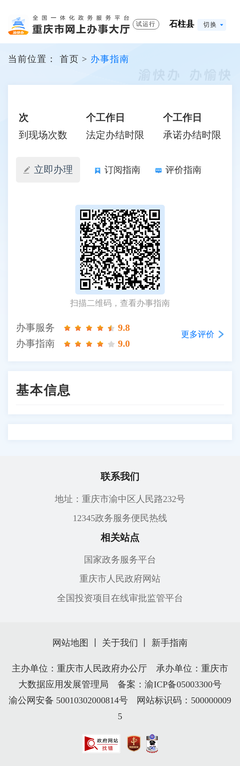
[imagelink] (101, 743)
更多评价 (197, 334)
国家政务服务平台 (120, 560)
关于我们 (120, 643)
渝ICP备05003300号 (183, 684)
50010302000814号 (92, 700)
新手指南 (170, 643)
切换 (210, 24)
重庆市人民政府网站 (120, 579)
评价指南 (178, 170)
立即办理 (48, 169)
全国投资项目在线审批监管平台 (120, 598)
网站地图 (70, 643)
